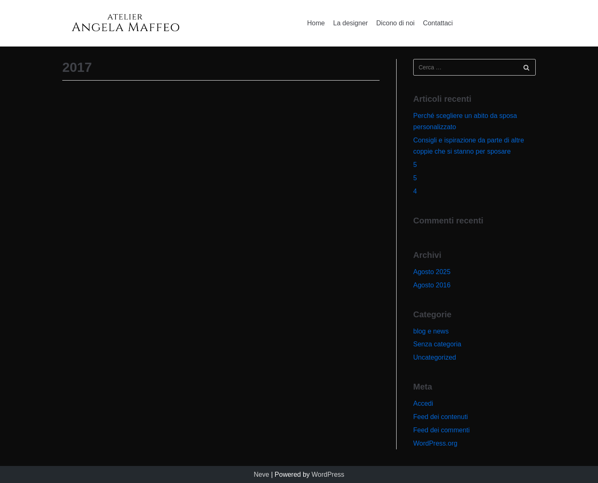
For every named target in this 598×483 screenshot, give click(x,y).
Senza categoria (437, 344)
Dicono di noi (395, 23)
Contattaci (438, 23)
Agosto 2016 (432, 285)
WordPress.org (435, 443)
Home (316, 23)
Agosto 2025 (432, 271)
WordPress (327, 474)
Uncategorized (434, 357)
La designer (350, 23)
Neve (261, 474)
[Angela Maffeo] (125, 23)
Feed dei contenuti (440, 416)
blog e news (430, 331)
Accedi (423, 403)
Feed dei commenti (441, 430)
